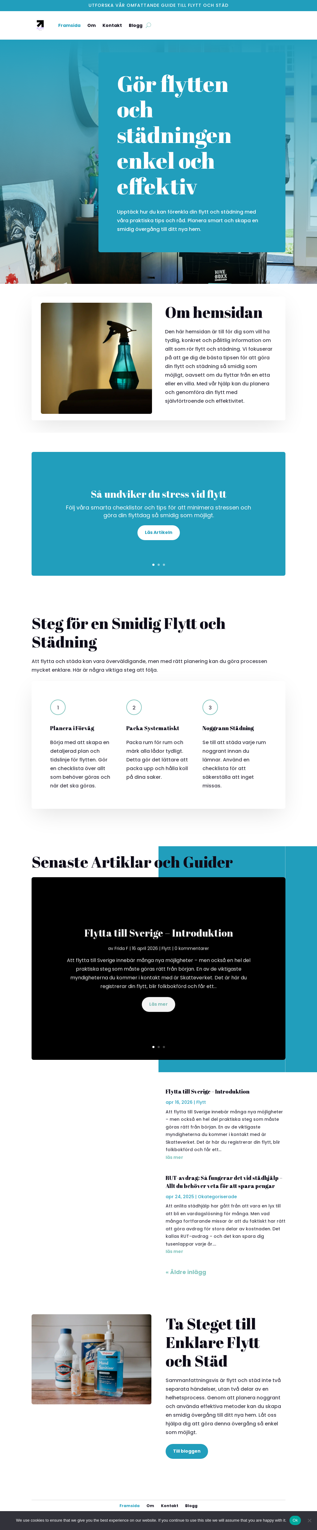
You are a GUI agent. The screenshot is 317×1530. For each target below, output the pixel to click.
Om (91, 25)
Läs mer (158, 1012)
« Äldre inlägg (186, 1272)
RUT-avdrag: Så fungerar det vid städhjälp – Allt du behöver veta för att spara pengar (224, 1181)
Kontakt (112, 25)
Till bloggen (187, 1451)
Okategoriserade (217, 1197)
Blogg (135, 25)
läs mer (174, 1157)
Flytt (166, 956)
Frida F (121, 956)
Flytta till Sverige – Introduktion (158, 940)
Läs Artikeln (158, 534)
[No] (309, 1520)
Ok (295, 1520)
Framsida (69, 25)
